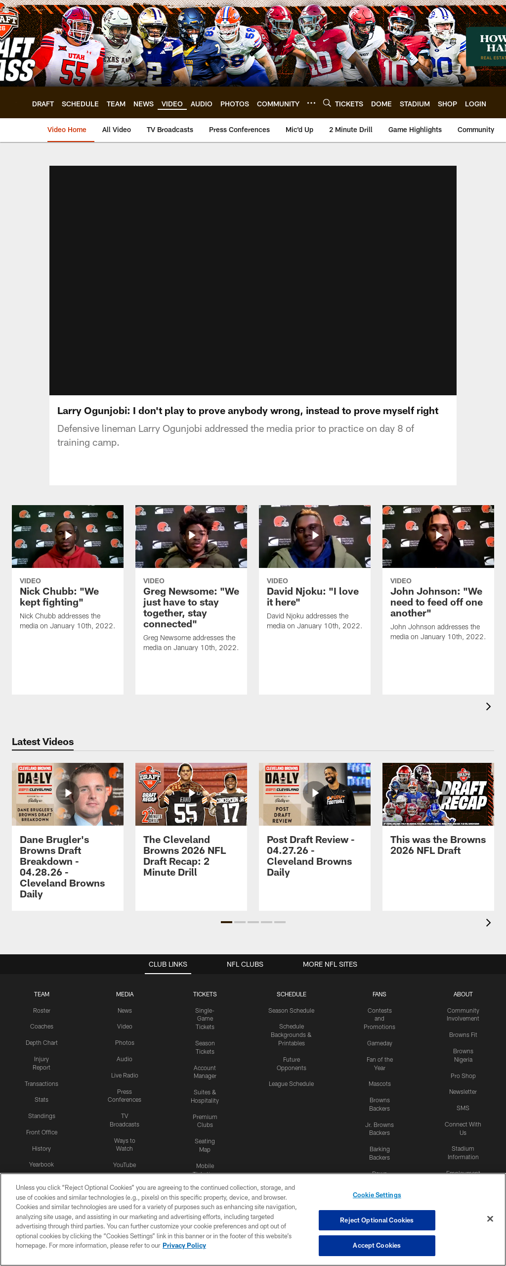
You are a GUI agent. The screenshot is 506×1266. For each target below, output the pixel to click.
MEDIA (124, 965)
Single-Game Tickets (204, 990)
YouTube (124, 1136)
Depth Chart (42, 1014)
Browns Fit (463, 1006)
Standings (41, 1087)
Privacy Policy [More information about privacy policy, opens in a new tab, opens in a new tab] (184, 1245)
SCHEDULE (291, 965)
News (125, 981)
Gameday (379, 1014)
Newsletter (463, 1063)
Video (124, 997)
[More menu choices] (311, 103)
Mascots (380, 1055)
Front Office (41, 1103)
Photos (124, 1014)
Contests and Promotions (379, 990)
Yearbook (41, 1135)
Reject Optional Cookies (377, 1220)
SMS (463, 1079)
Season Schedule (291, 981)
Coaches (41, 997)
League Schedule (291, 1055)
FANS (379, 965)
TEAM (41, 965)
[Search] (327, 102)
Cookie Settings (377, 1195)
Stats (41, 1071)
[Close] (490, 1219)
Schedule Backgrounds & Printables (291, 1006)
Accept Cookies (377, 1245)
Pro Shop (463, 1046)
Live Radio (124, 1046)
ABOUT (463, 965)
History (41, 1119)
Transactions (41, 1054)
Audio (124, 1030)
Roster (41, 981)
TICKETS (205, 965)
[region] (253, 1219)
